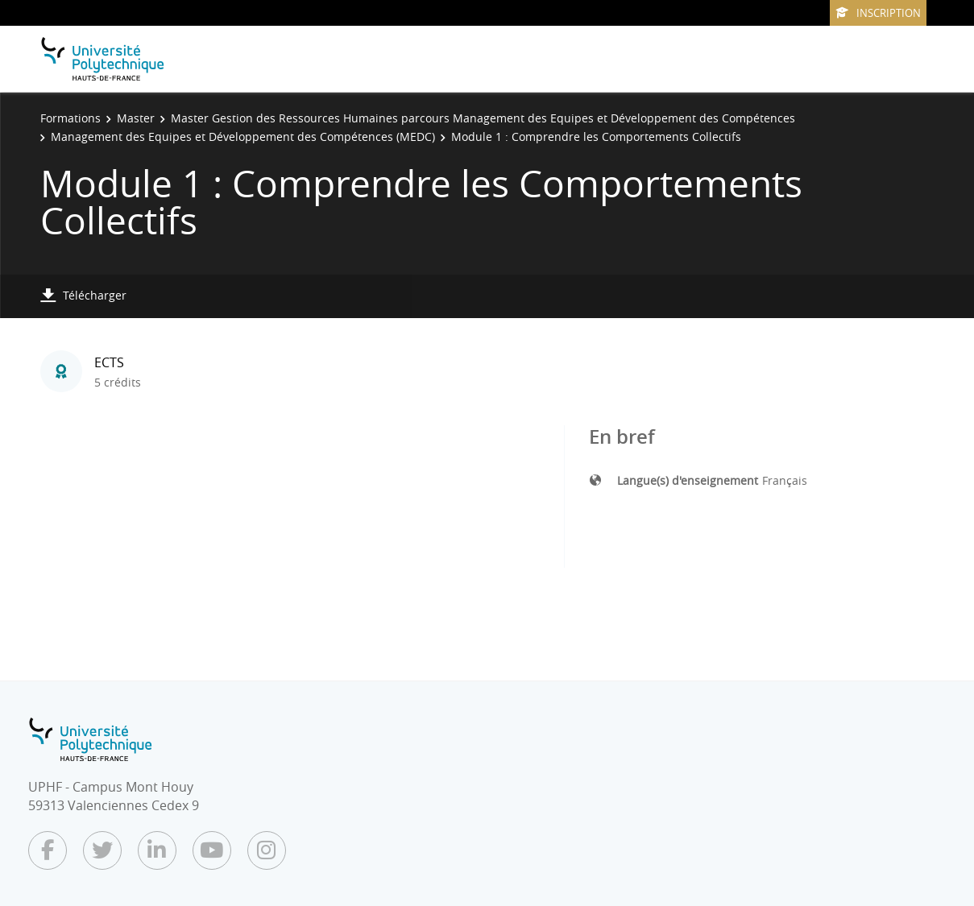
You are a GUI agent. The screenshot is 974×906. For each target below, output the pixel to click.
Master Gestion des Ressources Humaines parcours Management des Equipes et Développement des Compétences (483, 118)
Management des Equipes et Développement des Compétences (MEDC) (243, 136)
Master (136, 118)
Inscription (878, 13)
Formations (70, 118)
